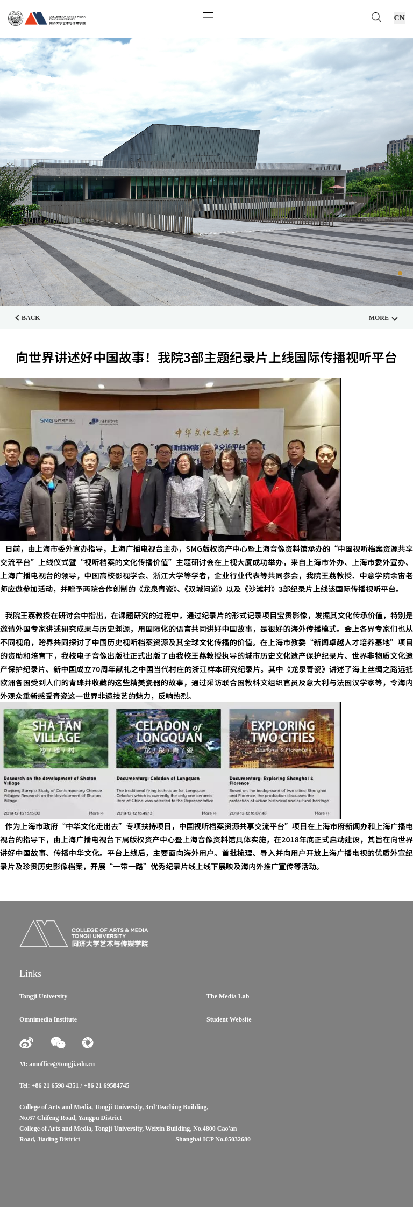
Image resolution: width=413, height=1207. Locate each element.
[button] (400, 273)
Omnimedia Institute (48, 1019)
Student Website (228, 1019)
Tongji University (43, 996)
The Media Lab (227, 996)
